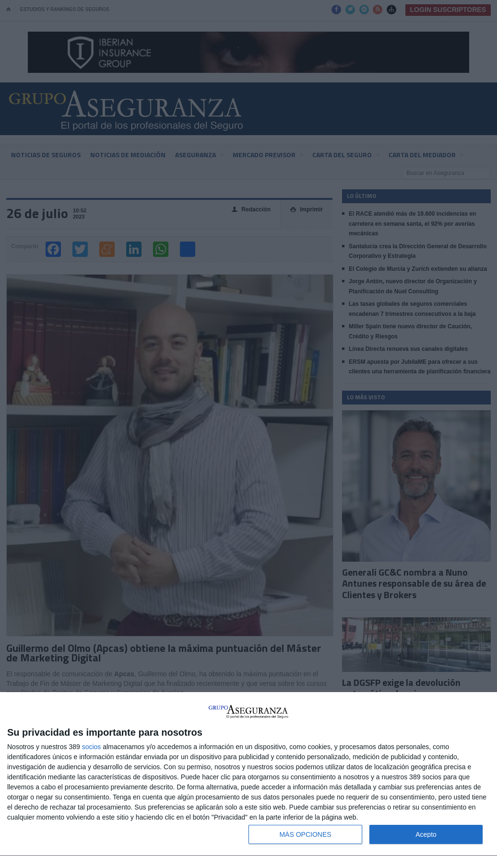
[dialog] (248, 774)
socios (91, 746)
